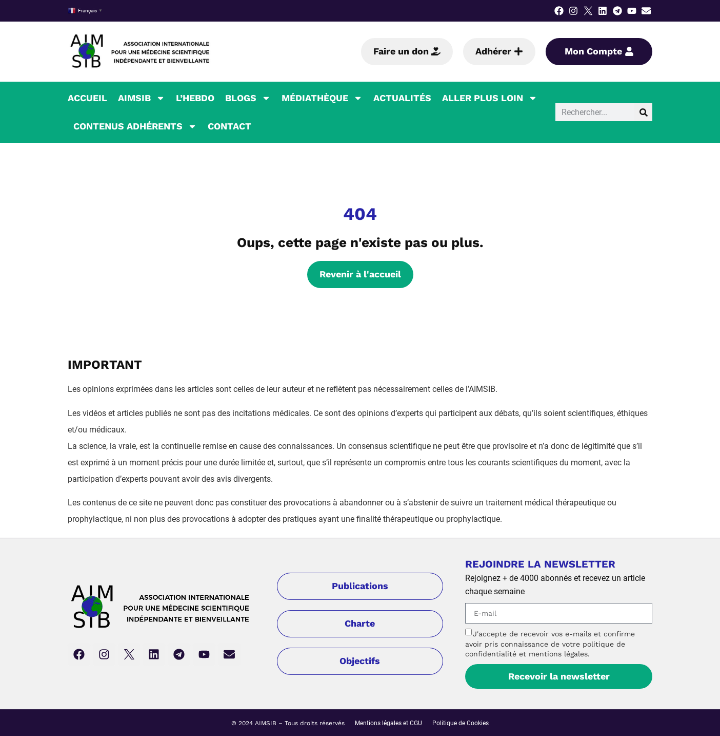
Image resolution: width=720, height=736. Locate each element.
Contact (229, 126)
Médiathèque (322, 98)
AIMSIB (141, 98)
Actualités (402, 97)
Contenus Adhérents (135, 126)
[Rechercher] (643, 112)
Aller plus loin (489, 98)
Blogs (248, 98)
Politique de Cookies (460, 723)
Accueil (87, 97)
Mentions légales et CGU (388, 723)
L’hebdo (195, 97)
